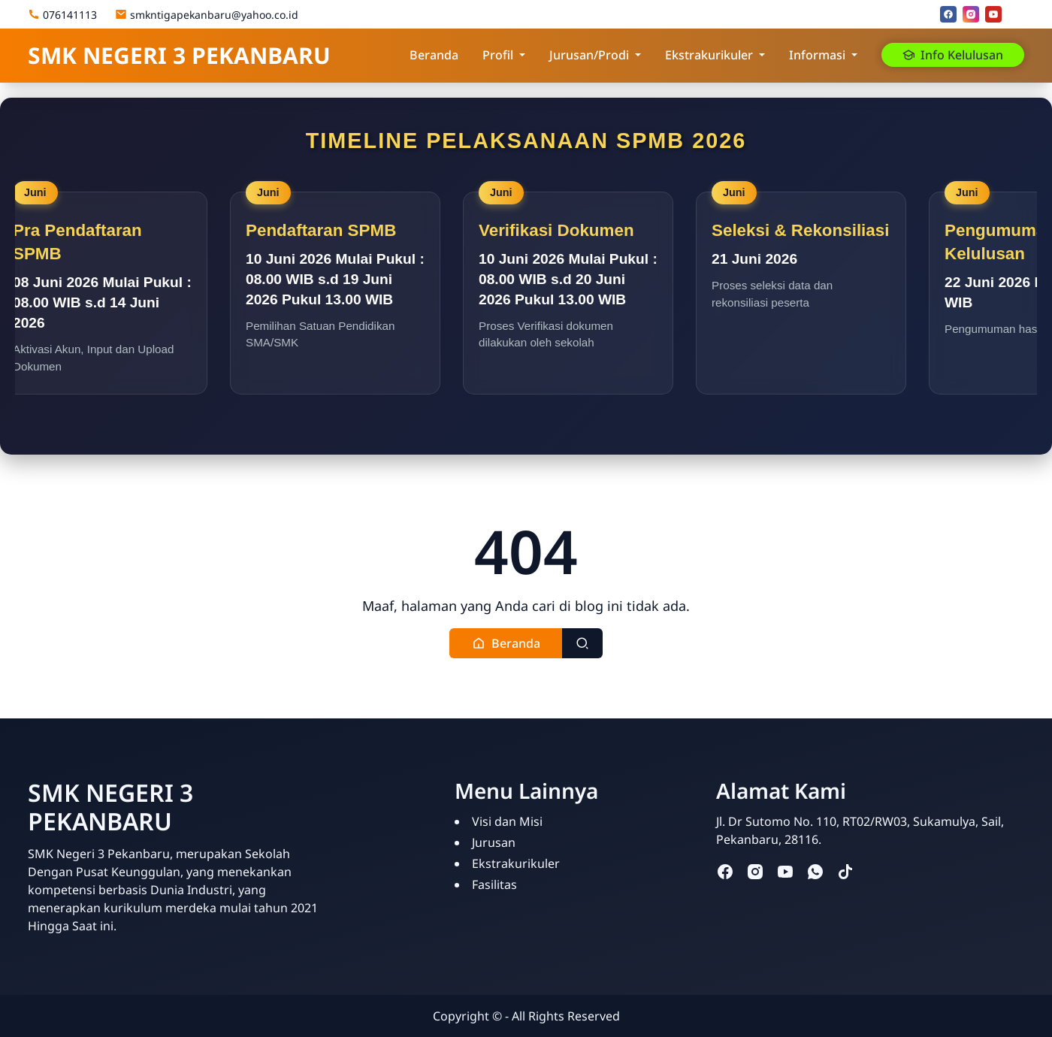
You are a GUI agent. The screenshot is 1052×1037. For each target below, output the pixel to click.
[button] (506, 643)
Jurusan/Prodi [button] (589, 55)
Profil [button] (497, 55)
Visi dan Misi (507, 821)
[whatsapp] (815, 870)
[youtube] (993, 14)
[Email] (1016, 14)
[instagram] (971, 14)
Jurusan (493, 842)
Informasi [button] (817, 55)
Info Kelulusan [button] (952, 55)
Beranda (434, 55)
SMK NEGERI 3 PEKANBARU (179, 55)
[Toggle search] (582, 643)
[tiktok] (845, 870)
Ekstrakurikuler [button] (709, 55)
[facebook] (948, 14)
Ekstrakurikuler (516, 863)
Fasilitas (494, 884)
